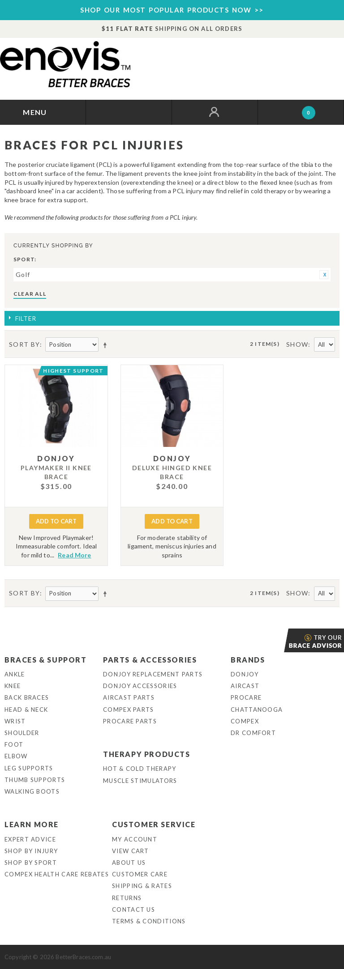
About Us (129, 862)
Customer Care (140, 874)
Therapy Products (146, 754)
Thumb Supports (34, 779)
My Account (134, 839)
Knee (12, 685)
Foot (13, 744)
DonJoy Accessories (140, 685)
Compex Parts (128, 709)
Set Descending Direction (106, 345)
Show (297, 344)
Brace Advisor (285, 640)
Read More (74, 555)
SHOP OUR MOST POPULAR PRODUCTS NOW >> (172, 10)
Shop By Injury (31, 850)
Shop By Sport (30, 862)
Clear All (29, 293)
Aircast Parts (129, 697)
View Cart (130, 850)
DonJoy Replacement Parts (152, 674)
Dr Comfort (253, 732)
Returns (127, 897)
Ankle (14, 674)
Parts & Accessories (150, 659)
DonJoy (244, 674)
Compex (245, 721)
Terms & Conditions (148, 921)
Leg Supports (28, 768)
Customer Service (154, 824)
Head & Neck (26, 709)
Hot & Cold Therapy (139, 768)
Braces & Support (45, 659)
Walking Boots (32, 791)
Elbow (16, 756)
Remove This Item (323, 274)
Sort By (24, 344)
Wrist (15, 721)
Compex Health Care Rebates (56, 874)
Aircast (245, 685)
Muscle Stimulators (140, 780)
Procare (246, 697)
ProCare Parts (130, 721)
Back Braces (26, 697)
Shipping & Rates (142, 885)
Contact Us (133, 909)
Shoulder (21, 732)
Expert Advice (30, 839)
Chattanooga (257, 709)
